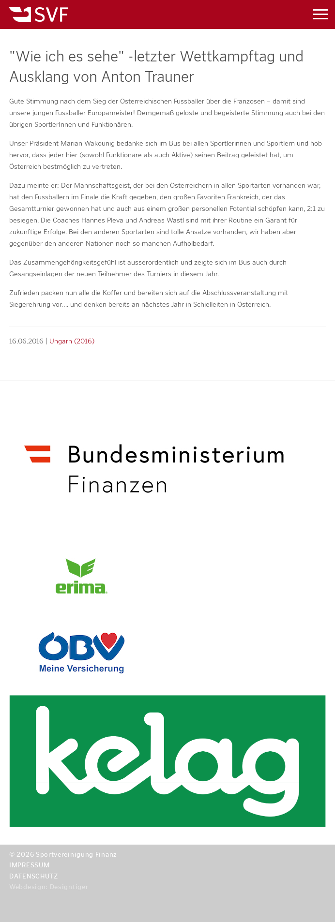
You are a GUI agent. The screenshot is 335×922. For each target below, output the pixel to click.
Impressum (29, 865)
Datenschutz (33, 876)
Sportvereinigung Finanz (140, 14)
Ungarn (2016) (71, 341)
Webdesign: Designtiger (48, 887)
